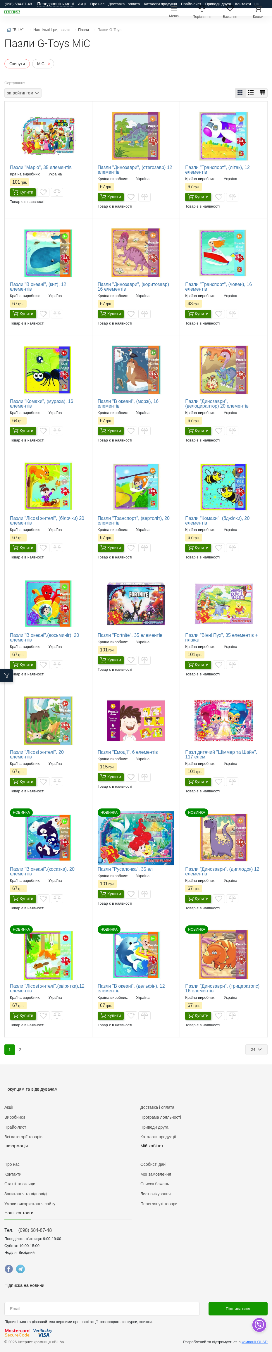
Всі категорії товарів (23, 1136)
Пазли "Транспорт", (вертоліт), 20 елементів (134, 520)
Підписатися (238, 1308)
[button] (240, 93)
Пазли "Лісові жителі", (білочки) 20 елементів (47, 520)
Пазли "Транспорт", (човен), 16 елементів (218, 287)
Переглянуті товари (159, 1203)
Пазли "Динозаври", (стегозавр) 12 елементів (135, 170)
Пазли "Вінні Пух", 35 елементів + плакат (221, 637)
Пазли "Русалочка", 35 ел (125, 869)
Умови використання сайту (29, 1203)
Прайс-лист (191, 4)
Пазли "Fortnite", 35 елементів (130, 635)
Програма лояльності (160, 1117)
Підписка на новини (24, 1285)
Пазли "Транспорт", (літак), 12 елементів (217, 170)
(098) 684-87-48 (35, 1230)
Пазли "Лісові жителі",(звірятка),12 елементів (47, 988)
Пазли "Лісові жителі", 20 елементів (37, 754)
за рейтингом (20, 92)
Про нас (97, 4)
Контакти (243, 4)
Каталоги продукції (160, 4)
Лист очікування (155, 1193)
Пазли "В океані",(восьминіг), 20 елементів (44, 637)
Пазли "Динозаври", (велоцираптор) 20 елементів (217, 403)
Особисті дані (153, 1164)
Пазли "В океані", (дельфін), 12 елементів (131, 988)
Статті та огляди (19, 1184)
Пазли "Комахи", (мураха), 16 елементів (41, 403)
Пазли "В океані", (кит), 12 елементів (38, 287)
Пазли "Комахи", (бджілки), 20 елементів (217, 520)
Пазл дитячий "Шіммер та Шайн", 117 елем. (221, 754)
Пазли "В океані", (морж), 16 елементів (128, 403)
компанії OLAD (255, 1342)
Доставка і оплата (124, 4)
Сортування (14, 83)
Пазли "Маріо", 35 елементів (41, 167)
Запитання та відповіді (25, 1193)
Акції (82, 4)
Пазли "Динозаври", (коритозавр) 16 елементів (133, 287)
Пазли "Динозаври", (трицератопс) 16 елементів (222, 988)
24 (253, 1049)
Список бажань (154, 1184)
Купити (23, 192)
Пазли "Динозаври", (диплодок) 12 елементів (222, 871)
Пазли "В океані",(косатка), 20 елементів (42, 871)
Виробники (14, 1117)
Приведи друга (218, 4)
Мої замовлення (155, 1174)
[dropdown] (259, 1325)
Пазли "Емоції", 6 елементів (128, 752)
